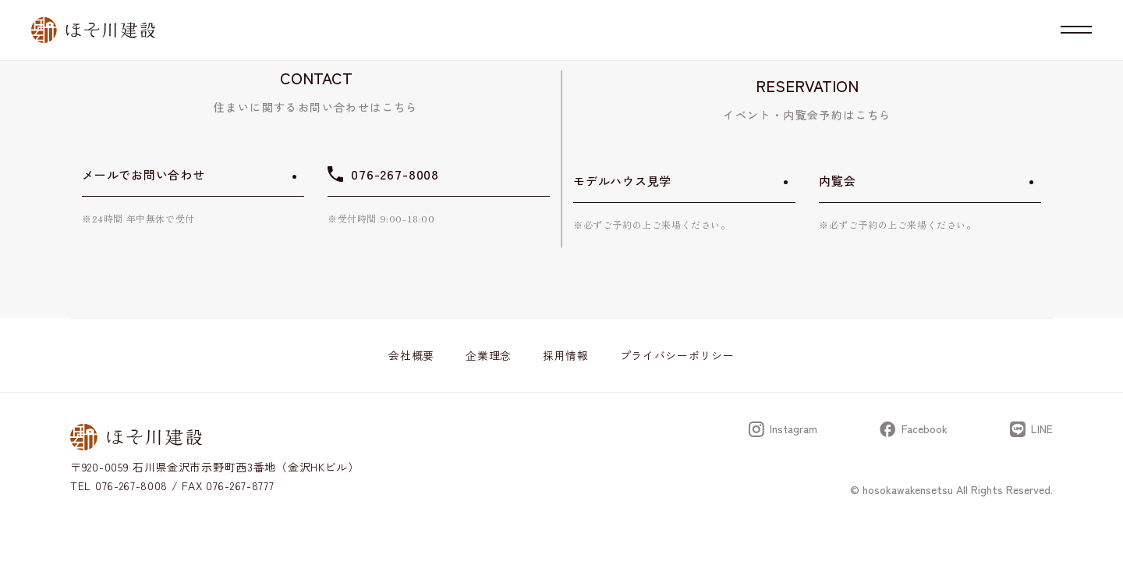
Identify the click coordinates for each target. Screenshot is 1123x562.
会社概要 (411, 355)
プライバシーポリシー (677, 355)
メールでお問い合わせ (143, 174)
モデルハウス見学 (622, 181)
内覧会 (837, 181)
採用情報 (566, 355)
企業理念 (489, 355)
